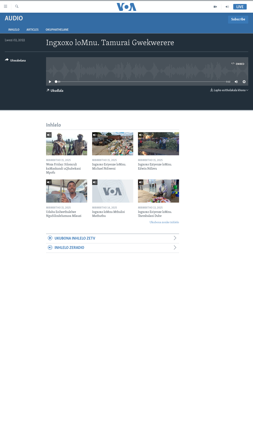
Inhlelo (13, 29)
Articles (32, 29)
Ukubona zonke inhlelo (164, 222)
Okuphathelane (57, 29)
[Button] (15, 61)
